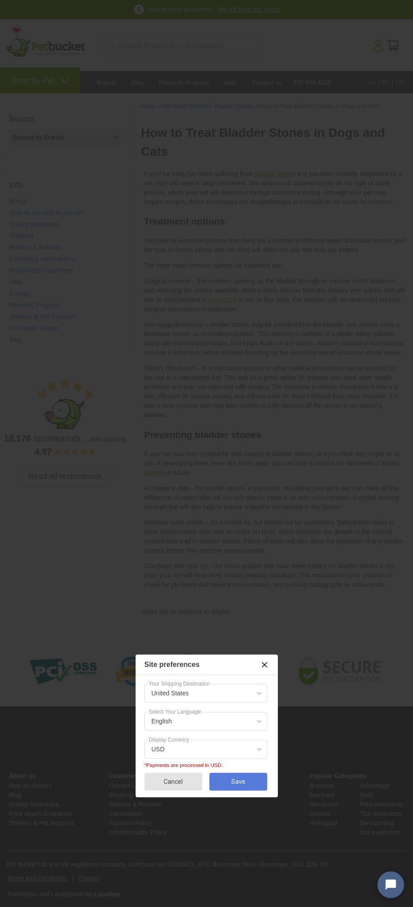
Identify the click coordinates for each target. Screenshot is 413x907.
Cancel (173, 781)
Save (238, 781)
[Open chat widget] (390, 884)
